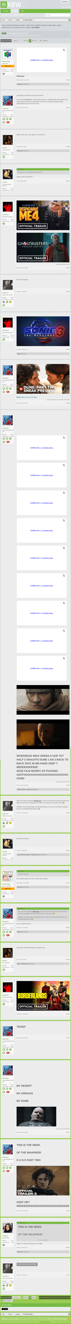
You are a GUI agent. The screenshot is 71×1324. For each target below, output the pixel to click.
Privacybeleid (66, 1321)
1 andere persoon (35, 854)
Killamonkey (6, 884)
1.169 (12, 152)
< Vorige (15, 40)
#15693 (67, 927)
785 (30, 40)
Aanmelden (64, 1)
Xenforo (16, 1318)
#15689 (67, 785)
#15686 (67, 291)
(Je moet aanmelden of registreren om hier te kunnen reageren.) (54, 1297)
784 (27, 40)
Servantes (5, 214)
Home (54, 1318)
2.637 (12, 1240)
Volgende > (45, 40)
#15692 (67, 882)
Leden (22, 11)
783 (25, 40)
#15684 (67, 181)
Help (49, 1318)
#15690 (67, 812)
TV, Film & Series (15, 35)
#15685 (67, 267)
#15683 (67, 146)
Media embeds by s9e (35, 1321)
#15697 (67, 1132)
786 (33, 40)
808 (40, 40)
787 (35, 40)
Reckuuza (19, 84)
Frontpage (6, 11)
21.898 (11, 69)
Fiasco (31, 35)
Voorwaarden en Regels (56, 1321)
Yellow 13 (5, 292)
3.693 (12, 188)
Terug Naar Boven (61, 1318)
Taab (18, 353)
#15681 (67, 80)
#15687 (67, 349)
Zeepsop (5, 1235)
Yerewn (4, 182)
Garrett (4, 147)
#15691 (67, 850)
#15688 (67, 403)
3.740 (12, 892)
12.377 (11, 114)
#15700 (67, 1275)
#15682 (67, 107)
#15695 (67, 1014)
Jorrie (18, 854)
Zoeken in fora (8, 15)
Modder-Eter (6, 61)
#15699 (67, 1247)
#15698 (67, 1210)
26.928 (11, 297)
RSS (68, 1319)
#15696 (67, 1037)
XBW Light (4, 1318)
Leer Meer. (36, 27)
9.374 (12, 219)
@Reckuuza (20, 76)
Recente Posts (20, 15)
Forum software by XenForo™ (15, 1321)
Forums (15, 11)
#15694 (67, 959)
